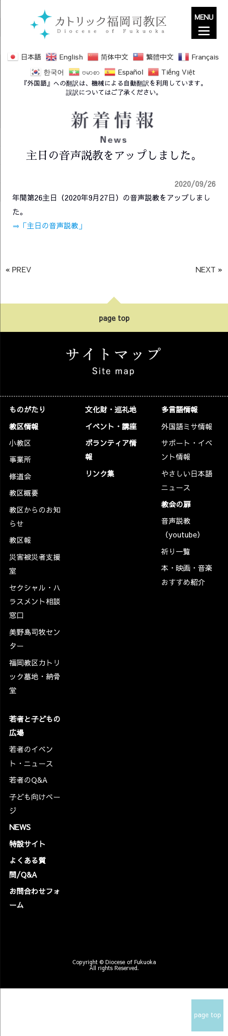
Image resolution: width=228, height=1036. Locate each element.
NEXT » (209, 269)
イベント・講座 (110, 426)
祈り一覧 (175, 551)
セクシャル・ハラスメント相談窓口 (34, 601)
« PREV (18, 269)
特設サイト (27, 844)
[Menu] (204, 23)
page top (114, 318)
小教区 (20, 443)
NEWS (20, 827)
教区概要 (23, 493)
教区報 (20, 540)
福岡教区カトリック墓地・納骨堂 (34, 676)
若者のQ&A (28, 780)
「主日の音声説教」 (53, 225)
